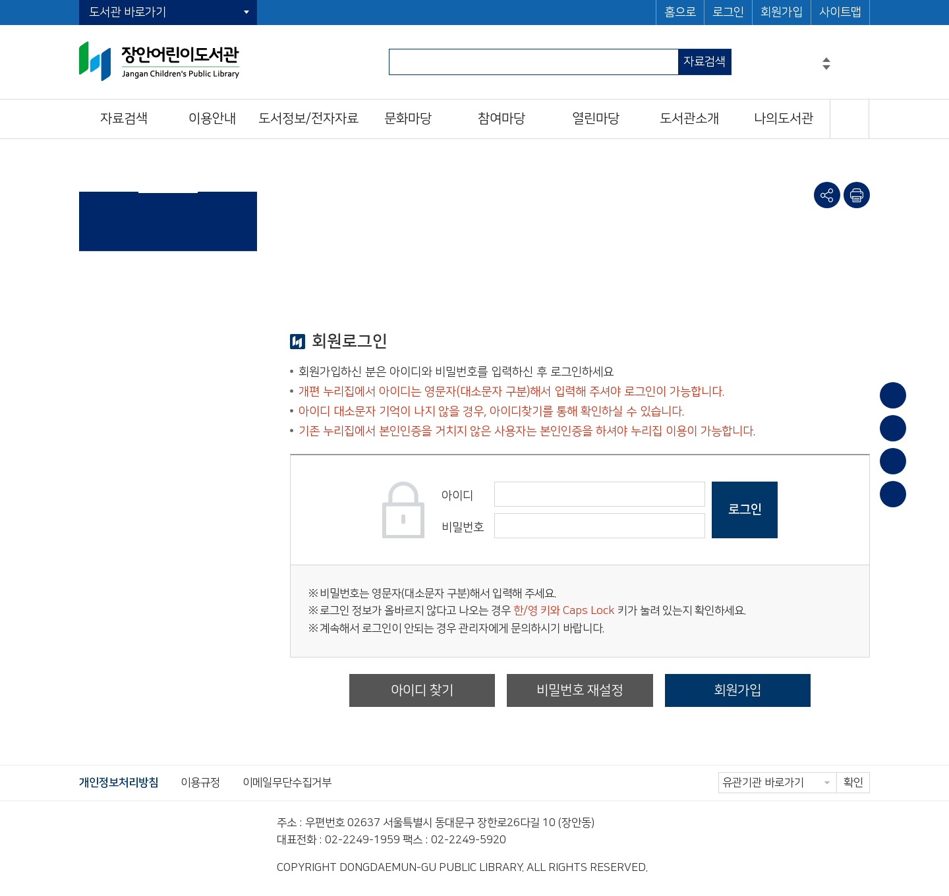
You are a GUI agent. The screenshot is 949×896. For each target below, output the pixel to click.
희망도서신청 (893, 461)
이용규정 (200, 783)
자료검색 (704, 62)
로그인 (728, 12)
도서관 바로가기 (127, 12)
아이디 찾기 (422, 690)
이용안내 (893, 395)
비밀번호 (463, 527)
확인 (853, 783)
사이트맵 (840, 12)
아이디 (457, 496)
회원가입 (782, 12)
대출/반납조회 (893, 428)
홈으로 (680, 12)
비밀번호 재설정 (579, 690)
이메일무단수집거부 (287, 783)
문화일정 (893, 494)
